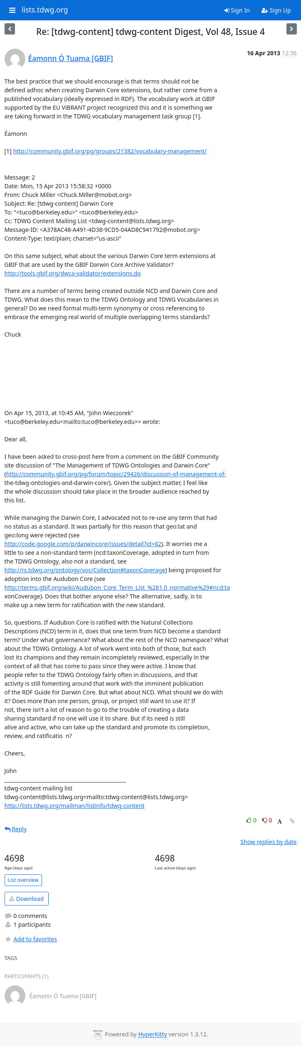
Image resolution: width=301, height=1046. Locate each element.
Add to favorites (31, 939)
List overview (23, 880)
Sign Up (276, 10)
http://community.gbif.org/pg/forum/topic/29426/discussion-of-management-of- (116, 474)
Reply (16, 829)
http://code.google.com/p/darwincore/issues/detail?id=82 (83, 544)
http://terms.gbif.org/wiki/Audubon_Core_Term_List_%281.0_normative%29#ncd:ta (117, 587)
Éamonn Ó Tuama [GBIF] (70, 58)
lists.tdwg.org (45, 10)
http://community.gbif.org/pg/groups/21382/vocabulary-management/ (110, 151)
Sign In (237, 10)
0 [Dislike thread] (267, 820)
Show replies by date (268, 842)
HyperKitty (152, 1035)
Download (26, 899)
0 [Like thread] (252, 820)
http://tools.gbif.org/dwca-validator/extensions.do (73, 273)
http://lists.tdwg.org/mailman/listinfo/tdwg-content (75, 806)
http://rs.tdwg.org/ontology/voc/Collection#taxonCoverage (85, 570)
